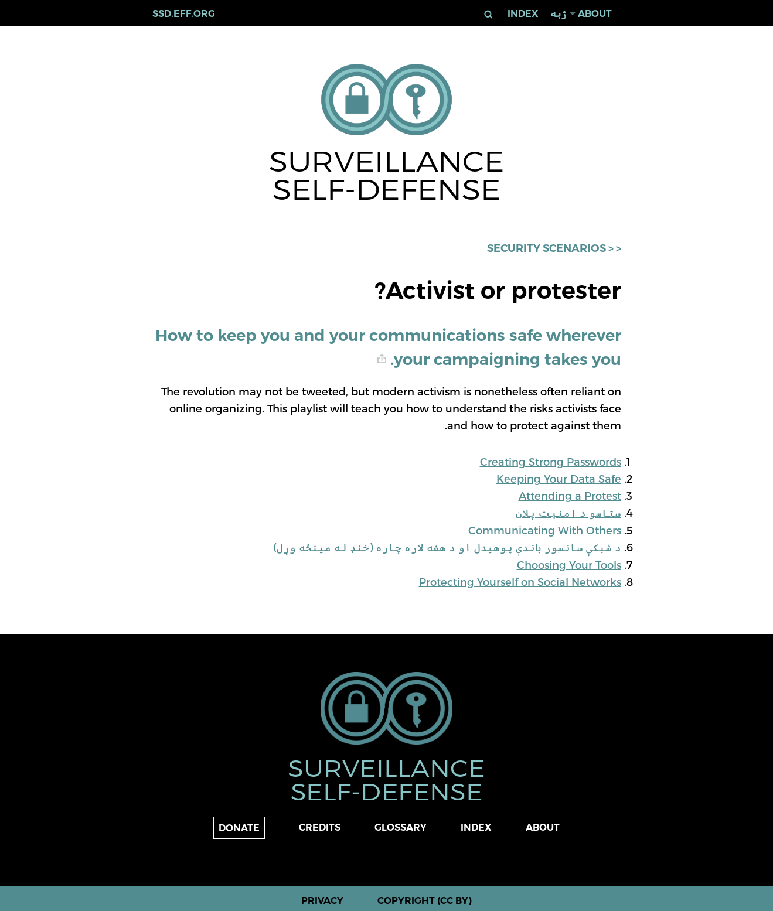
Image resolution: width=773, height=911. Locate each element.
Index (523, 13)
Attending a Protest (570, 495)
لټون (487, 14)
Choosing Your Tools (569, 564)
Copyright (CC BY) (424, 900)
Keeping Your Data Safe (558, 478)
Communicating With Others (544, 530)
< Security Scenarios (550, 248)
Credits (319, 827)
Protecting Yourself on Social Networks (520, 581)
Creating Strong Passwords (550, 461)
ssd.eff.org (183, 13)
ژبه (558, 13)
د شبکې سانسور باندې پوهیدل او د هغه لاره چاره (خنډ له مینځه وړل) (447, 547)
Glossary (400, 827)
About (595, 13)
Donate (239, 828)
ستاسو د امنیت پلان (568, 512)
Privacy (322, 900)
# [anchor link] (381, 359)
